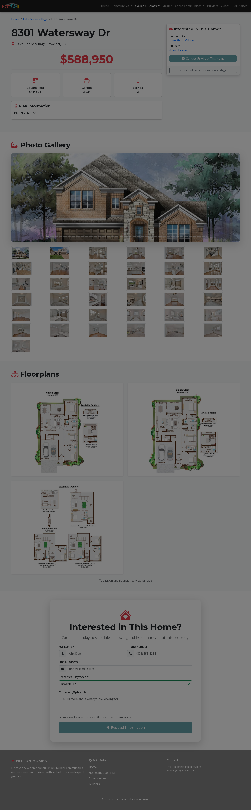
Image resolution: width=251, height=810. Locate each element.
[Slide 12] (95, 237)
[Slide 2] (52, 237)
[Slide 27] (160, 237)
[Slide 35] (194, 237)
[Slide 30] (173, 237)
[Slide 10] (86, 237)
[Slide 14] (104, 237)
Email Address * (69, 662)
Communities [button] (121, 6)
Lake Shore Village (35, 19)
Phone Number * (138, 647)
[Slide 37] (203, 237)
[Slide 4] (60, 237)
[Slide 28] (164, 237)
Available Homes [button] (146, 6)
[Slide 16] (112, 237)
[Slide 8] (78, 237)
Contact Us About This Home (203, 58)
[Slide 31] (177, 237)
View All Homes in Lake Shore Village (203, 70)
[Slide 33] (186, 237)
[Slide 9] (82, 237)
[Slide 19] (125, 237)
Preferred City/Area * (74, 677)
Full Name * (66, 647)
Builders (212, 6)
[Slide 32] (181, 237)
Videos (225, 6)
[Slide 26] (155, 237)
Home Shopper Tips (102, 773)
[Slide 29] (168, 237)
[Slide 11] (91, 237)
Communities (97, 779)
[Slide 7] (73, 237)
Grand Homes (178, 50)
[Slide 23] (143, 237)
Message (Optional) (72, 692)
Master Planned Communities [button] (182, 6)
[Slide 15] (108, 237)
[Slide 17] (117, 237)
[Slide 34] (190, 237)
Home (105, 6)
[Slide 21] (134, 237)
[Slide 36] (199, 237)
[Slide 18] (121, 237)
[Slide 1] (47, 237)
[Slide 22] (138, 237)
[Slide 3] (56, 237)
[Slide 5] (65, 237)
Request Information (125, 727)
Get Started (239, 6)
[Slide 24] (147, 237)
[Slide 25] (151, 237)
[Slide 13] (99, 237)
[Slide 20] (129, 237)
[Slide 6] (69, 237)
